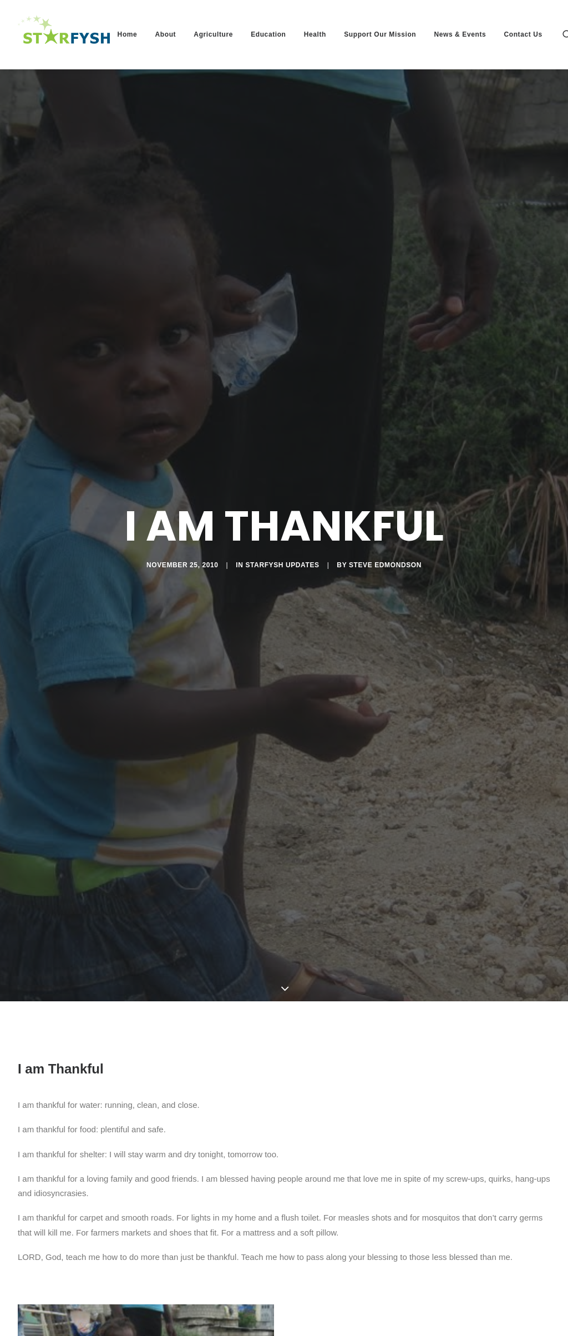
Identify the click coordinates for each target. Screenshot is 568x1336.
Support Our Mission (380, 34)
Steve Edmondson (385, 508)
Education (268, 34)
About (165, 34)
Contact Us (523, 34)
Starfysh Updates (282, 508)
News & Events (460, 34)
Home (128, 34)
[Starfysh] (64, 34)
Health (315, 34)
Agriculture (213, 34)
